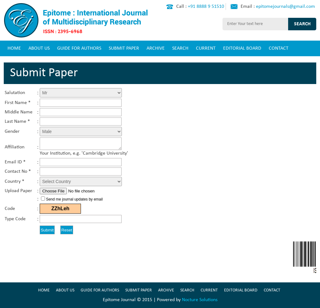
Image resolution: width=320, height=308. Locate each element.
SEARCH (180, 48)
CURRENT (206, 48)
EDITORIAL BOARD (242, 48)
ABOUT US (39, 48)
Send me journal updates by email (74, 199)
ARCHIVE (156, 48)
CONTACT (278, 48)
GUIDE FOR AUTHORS (79, 48)
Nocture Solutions (200, 299)
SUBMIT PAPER (124, 48)
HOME (14, 48)
